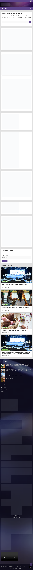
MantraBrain (21, 568)
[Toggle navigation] (5, 8)
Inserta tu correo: (5, 255)
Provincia (3, 396)
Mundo (2, 391)
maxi (9, 287)
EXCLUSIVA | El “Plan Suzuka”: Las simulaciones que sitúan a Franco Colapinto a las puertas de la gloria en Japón (18, 370)
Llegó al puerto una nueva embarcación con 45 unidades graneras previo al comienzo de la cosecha (17, 374)
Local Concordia (5, 281)
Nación (2, 393)
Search (30, 22)
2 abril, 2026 (4, 287)
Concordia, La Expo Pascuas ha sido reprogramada (14, 330)
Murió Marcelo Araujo (10, 378)
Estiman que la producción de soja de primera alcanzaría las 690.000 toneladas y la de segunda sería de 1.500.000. (18, 365)
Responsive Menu (31, 1)
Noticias (2, 394)
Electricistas (3, 387)
